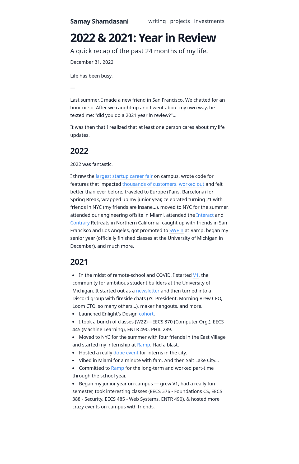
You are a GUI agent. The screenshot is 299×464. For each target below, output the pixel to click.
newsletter (148, 290)
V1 (196, 275)
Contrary (80, 222)
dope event (126, 352)
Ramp (143, 344)
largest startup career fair (124, 176)
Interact (205, 215)
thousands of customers (149, 184)
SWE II (176, 230)
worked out (191, 184)
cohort (146, 313)
